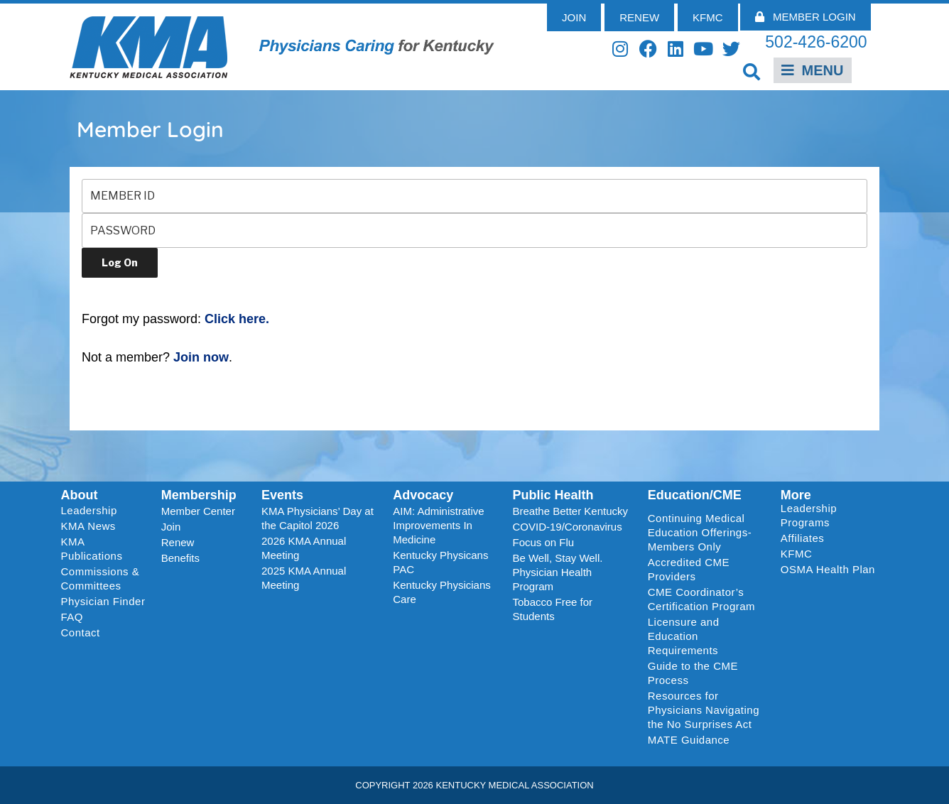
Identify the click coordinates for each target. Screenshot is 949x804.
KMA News (88, 526)
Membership (199, 495)
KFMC (797, 554)
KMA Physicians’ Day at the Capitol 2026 (317, 518)
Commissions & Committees (100, 578)
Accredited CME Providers (689, 569)
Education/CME (695, 495)
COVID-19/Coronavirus (567, 527)
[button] (752, 71)
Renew (178, 542)
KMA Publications (92, 549)
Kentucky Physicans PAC (440, 562)
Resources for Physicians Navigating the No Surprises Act (703, 710)
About (79, 495)
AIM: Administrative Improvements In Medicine (438, 525)
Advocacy (423, 495)
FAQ (72, 617)
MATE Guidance (689, 740)
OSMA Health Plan (828, 569)
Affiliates (806, 538)
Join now (201, 357)
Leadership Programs (831, 515)
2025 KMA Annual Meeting (303, 578)
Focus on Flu (543, 542)
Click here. (237, 319)
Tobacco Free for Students (552, 609)
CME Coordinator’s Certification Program (701, 599)
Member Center (198, 511)
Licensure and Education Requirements (684, 636)
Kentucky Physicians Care (442, 592)
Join (171, 527)
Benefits (180, 558)
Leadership (92, 511)
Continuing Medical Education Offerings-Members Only (700, 532)
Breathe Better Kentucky (570, 511)
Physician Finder (103, 601)
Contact (80, 632)
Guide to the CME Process (693, 673)
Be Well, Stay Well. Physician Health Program (557, 572)
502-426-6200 (816, 42)
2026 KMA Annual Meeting (303, 548)
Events (282, 495)
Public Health (552, 495)
